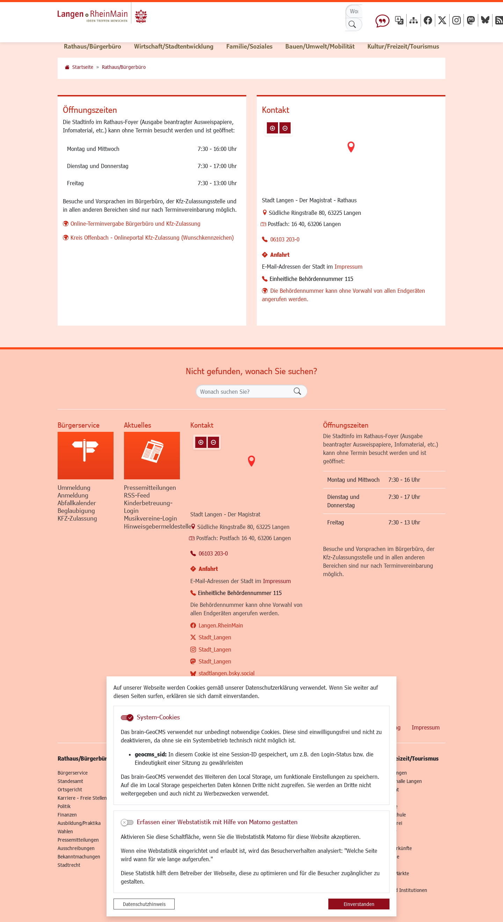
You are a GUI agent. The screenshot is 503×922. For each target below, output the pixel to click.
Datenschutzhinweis (144, 904)
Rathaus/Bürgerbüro (124, 67)
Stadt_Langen (215, 637)
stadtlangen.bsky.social (227, 673)
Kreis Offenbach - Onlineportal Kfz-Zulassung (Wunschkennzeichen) (152, 237)
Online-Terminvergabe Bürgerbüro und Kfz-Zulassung (136, 223)
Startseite (82, 67)
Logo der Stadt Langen (116, 16)
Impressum (349, 266)
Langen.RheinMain (221, 625)
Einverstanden (359, 904)
